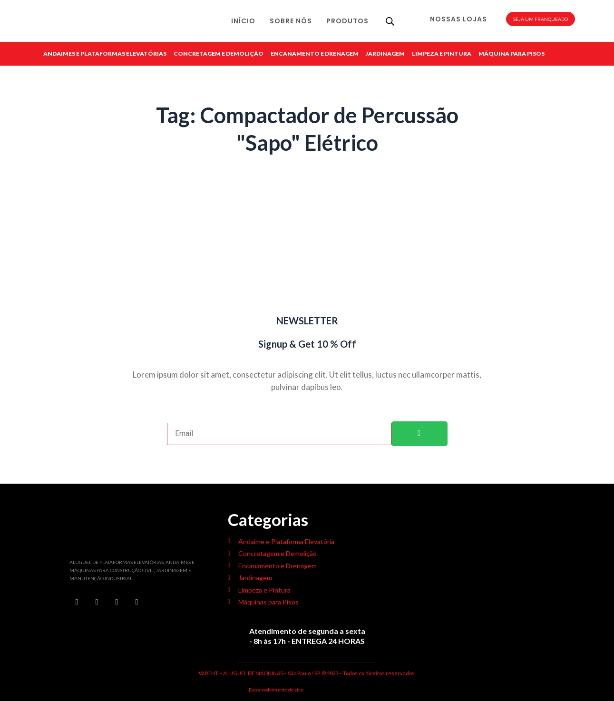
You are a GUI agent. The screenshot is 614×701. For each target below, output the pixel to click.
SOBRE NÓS (291, 21)
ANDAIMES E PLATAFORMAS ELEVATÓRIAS (104, 53)
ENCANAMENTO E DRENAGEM (315, 53)
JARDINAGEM (385, 53)
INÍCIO (243, 21)
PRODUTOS (347, 21)
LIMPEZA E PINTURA (441, 53)
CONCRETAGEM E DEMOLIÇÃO (218, 53)
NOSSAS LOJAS (458, 19)
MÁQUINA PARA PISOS (511, 53)
